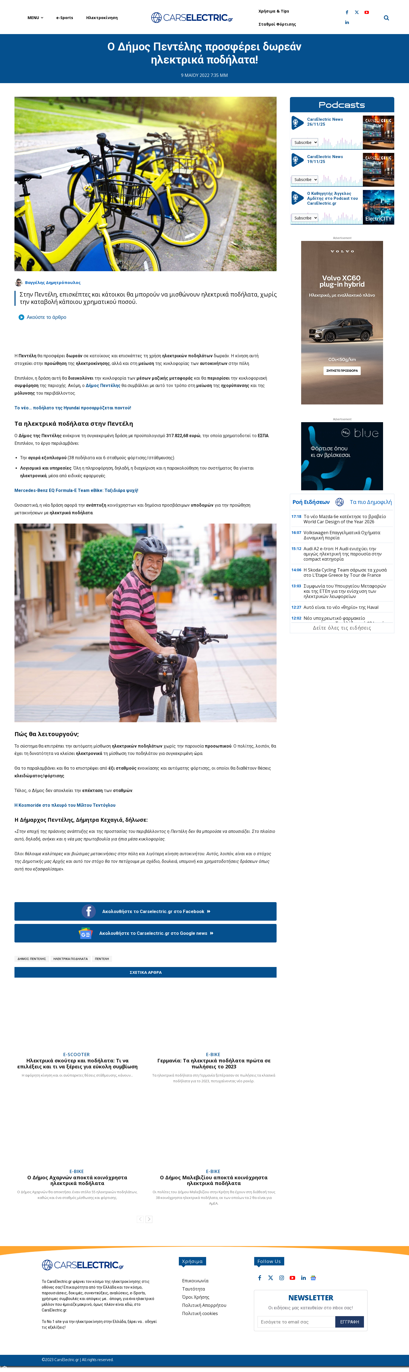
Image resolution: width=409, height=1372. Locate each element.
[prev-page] (140, 1219)
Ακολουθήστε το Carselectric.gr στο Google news (146, 933)
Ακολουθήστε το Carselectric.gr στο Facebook (146, 911)
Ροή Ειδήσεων (311, 502)
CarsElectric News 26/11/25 (325, 122)
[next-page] (149, 1219)
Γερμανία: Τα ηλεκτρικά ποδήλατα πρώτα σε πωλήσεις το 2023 (214, 1063)
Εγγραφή (349, 1321)
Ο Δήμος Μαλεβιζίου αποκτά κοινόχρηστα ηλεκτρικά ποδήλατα (214, 1180)
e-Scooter (76, 1054)
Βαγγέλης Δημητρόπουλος (53, 282)
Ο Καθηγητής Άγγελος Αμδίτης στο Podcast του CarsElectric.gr (332, 198)
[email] (296, 1322)
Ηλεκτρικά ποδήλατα (71, 959)
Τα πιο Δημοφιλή (371, 502)
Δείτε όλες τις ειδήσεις (342, 627)
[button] (386, 17)
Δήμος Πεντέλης (31, 959)
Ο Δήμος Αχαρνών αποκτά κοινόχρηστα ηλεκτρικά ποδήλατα (77, 1180)
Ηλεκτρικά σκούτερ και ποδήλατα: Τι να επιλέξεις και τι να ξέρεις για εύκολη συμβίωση (77, 1063)
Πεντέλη (102, 959)
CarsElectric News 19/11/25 (325, 159)
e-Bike (213, 1054)
